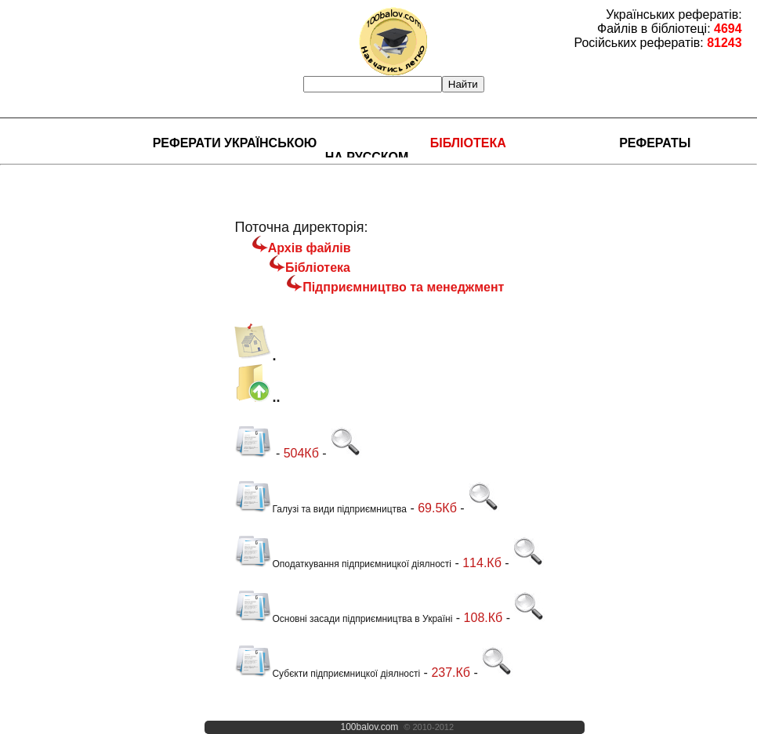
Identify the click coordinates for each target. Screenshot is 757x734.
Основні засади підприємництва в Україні (343, 618)
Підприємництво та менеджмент (403, 287)
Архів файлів (309, 248)
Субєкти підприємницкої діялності (327, 673)
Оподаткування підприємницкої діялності (342, 564)
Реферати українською (235, 143)
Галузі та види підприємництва (320, 509)
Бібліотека (468, 143)
